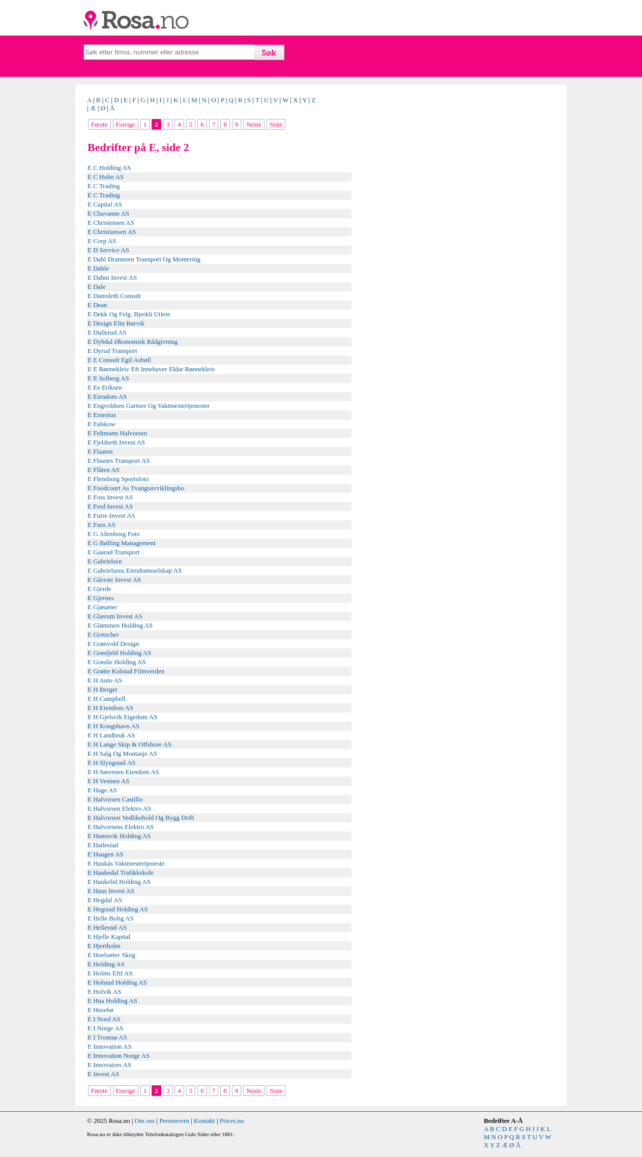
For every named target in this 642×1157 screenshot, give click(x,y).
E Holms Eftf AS (109, 973)
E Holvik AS (104, 991)
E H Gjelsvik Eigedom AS (122, 717)
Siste (276, 124)
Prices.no (232, 1120)
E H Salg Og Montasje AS (122, 753)
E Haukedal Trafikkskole (120, 872)
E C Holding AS (109, 167)
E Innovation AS (109, 1046)
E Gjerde (99, 588)
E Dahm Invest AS (112, 277)
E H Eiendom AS (110, 707)
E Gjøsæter (102, 607)
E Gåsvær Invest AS (114, 579)
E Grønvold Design (113, 643)
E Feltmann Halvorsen (117, 433)
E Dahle (98, 268)
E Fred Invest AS (110, 506)
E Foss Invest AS (110, 497)
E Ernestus (101, 415)
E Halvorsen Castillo (114, 799)
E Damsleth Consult (114, 296)
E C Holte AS (105, 177)
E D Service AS (108, 250)
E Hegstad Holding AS (117, 909)
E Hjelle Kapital (108, 936)
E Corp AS (101, 241)
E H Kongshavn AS (113, 726)
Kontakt (204, 1120)
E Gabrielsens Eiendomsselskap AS (134, 570)
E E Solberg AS (108, 378)
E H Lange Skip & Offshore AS (129, 744)
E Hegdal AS (104, 900)
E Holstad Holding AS (117, 982)
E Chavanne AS (108, 213)
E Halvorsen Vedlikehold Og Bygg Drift (140, 817)
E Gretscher (103, 634)
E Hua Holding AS (112, 1000)
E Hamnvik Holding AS (119, 836)
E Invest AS (103, 1074)
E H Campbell (106, 698)
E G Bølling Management (121, 543)
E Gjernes (100, 598)
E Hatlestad (102, 845)
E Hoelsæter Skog (111, 955)
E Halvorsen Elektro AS (119, 808)
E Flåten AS (103, 469)
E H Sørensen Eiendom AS (123, 772)
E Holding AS (106, 964)
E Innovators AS (109, 1065)
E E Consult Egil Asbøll (119, 360)
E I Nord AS (104, 1019)
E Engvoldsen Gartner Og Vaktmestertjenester (148, 405)
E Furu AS (101, 524)
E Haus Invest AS (110, 891)
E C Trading (103, 186)
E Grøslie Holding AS (116, 662)
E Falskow (101, 424)
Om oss (145, 1120)
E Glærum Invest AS (114, 616)
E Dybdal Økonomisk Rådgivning (132, 341)
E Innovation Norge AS (118, 1055)
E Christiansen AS (111, 231)
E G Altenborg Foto (113, 534)
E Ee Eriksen (104, 387)
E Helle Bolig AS (110, 918)
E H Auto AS (104, 680)
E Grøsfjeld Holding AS (119, 653)
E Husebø (100, 1010)
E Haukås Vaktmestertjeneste (125, 863)
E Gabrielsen (104, 561)
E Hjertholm (104, 946)
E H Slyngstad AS (111, 762)
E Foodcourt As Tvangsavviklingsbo (135, 488)
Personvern (174, 1120)
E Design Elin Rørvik (115, 323)
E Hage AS (102, 790)
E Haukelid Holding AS (119, 881)
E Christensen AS (110, 222)
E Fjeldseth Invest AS (116, 442)
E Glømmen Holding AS (120, 625)
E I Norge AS (105, 1028)
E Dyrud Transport (112, 350)
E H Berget (102, 689)
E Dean (97, 305)
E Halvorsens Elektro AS (120, 826)
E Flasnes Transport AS (118, 460)
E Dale (96, 286)
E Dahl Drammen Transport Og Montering (143, 259)
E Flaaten (99, 451)
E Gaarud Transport (113, 552)
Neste (253, 124)
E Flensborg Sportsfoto (118, 479)
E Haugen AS (105, 854)
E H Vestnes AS (108, 781)
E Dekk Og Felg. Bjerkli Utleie (128, 314)
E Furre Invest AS (111, 515)
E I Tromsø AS (107, 1037)
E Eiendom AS (107, 396)
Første (99, 124)
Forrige (125, 124)
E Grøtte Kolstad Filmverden (125, 671)
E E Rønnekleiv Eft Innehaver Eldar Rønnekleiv (151, 369)
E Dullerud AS (107, 332)
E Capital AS (104, 204)
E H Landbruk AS (111, 735)
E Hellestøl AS (107, 927)
